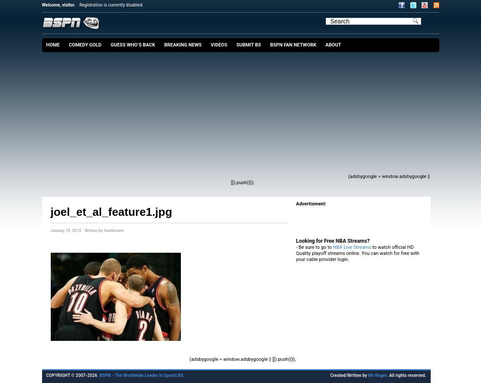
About (333, 45)
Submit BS (248, 45)
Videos (219, 45)
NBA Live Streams (352, 247)
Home (53, 45)
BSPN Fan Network (293, 45)
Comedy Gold (85, 45)
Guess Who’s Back (133, 45)
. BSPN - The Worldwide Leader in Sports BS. (140, 375)
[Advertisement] (201, 117)
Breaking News (183, 45)
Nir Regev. (378, 375)
